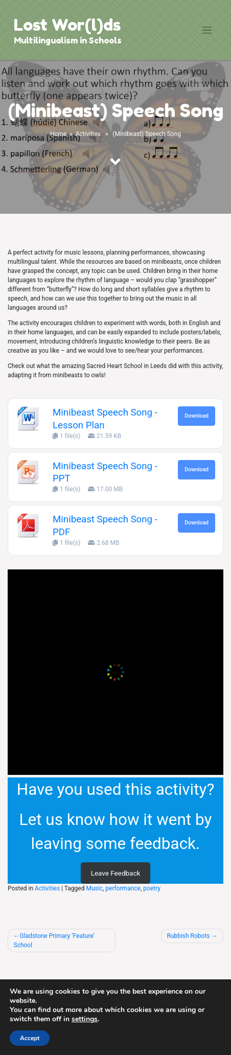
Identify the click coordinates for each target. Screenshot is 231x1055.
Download (196, 415)
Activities (88, 133)
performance (123, 888)
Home (58, 133)
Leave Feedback (116, 873)
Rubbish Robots (188, 935)
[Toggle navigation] (207, 30)
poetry (151, 888)
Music (94, 888)
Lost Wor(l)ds (67, 25)
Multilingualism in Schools (68, 40)
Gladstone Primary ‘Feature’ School (54, 940)
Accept (29, 1038)
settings (85, 1019)
